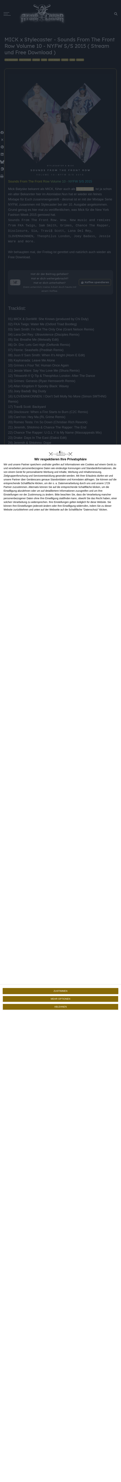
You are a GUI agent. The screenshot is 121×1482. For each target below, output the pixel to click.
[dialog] (60, 963)
